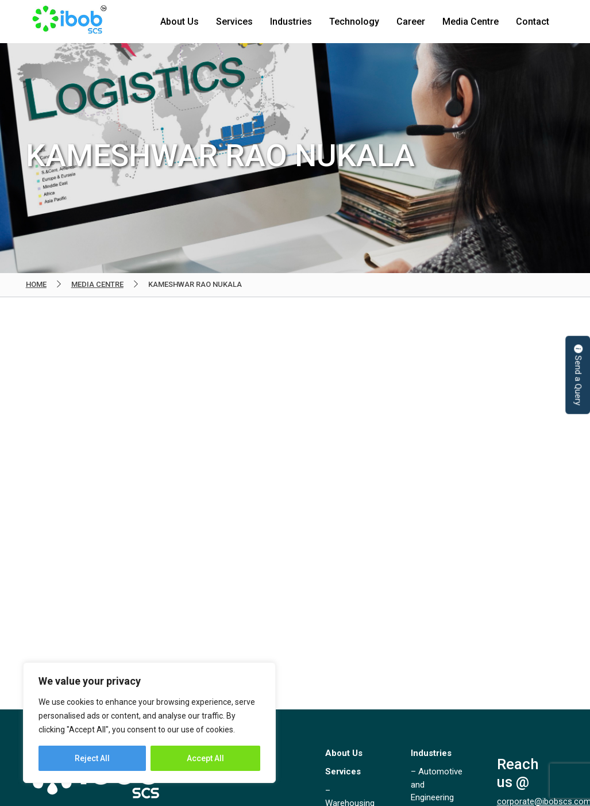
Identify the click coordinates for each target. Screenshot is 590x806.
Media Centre (470, 21)
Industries (291, 21)
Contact (532, 21)
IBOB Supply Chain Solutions (69, 22)
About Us (179, 21)
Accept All (205, 758)
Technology (354, 21)
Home (36, 284)
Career (410, 21)
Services (234, 21)
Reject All (92, 758)
